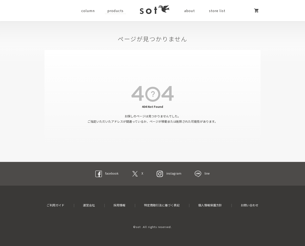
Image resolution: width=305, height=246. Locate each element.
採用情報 (119, 205)
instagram (169, 173)
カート (256, 10)
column (88, 10)
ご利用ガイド (55, 205)
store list (217, 10)
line (202, 173)
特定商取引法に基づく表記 (162, 205)
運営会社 (89, 205)
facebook (106, 173)
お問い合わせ (249, 205)
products (115, 10)
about (189, 10)
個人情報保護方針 (210, 205)
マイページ (245, 10)
